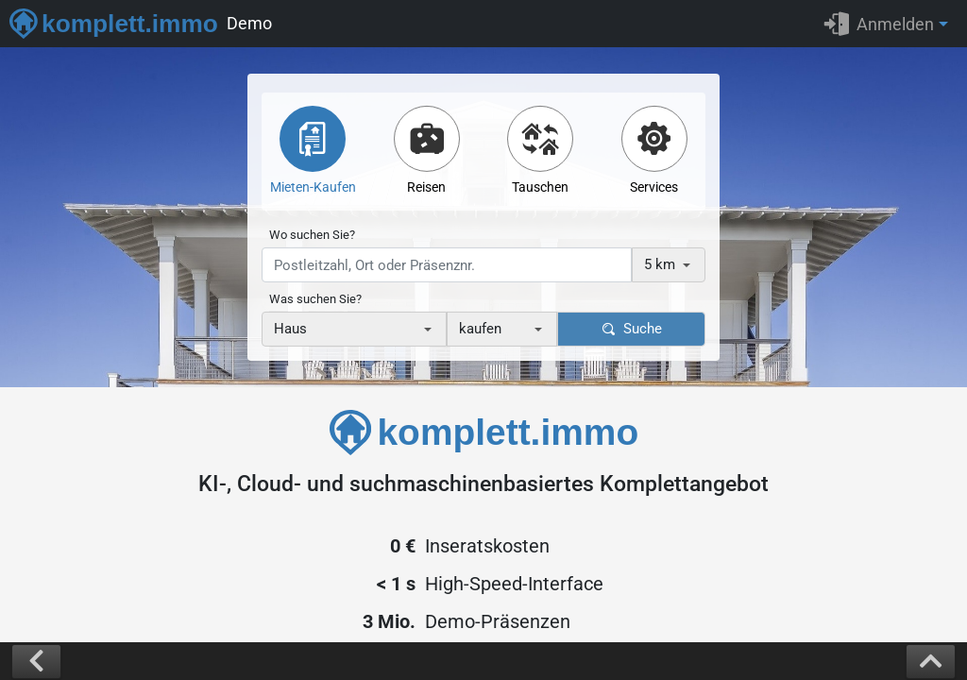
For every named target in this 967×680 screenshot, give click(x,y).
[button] (891, 23)
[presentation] (447, 264)
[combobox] (668, 264)
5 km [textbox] (659, 264)
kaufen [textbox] (480, 328)
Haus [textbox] (290, 328)
